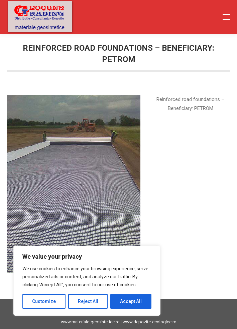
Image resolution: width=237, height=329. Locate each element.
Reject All (88, 301)
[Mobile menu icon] (226, 17)
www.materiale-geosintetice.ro (90, 321)
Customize (44, 301)
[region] (86, 281)
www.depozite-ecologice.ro (149, 321)
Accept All (131, 301)
